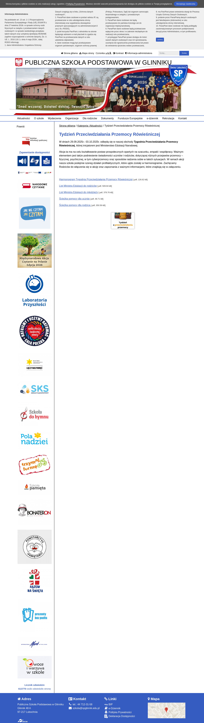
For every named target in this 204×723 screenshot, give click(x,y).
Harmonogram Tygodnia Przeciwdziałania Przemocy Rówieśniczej (95, 179)
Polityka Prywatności (118, 712)
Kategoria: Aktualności (89, 125)
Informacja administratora (138, 53)
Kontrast (118, 53)
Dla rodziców (90, 118)
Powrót (21, 126)
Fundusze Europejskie (130, 118)
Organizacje (71, 118)
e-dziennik (152, 118)
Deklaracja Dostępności (119, 716)
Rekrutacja (168, 118)
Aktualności (23, 118)
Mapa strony (86, 53)
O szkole (39, 118)
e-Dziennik (112, 708)
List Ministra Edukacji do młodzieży (78, 192)
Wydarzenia (54, 118)
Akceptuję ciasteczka (185, 4)
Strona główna (69, 53)
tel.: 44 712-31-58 (80, 704)
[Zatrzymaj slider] (138, 109)
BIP (108, 704)
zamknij (160, 39)
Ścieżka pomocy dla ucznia (74, 198)
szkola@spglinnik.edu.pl (84, 708)
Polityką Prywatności (75, 4)
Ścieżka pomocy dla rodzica (75, 205)
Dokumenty (107, 118)
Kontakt (182, 118)
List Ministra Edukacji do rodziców (78, 186)
